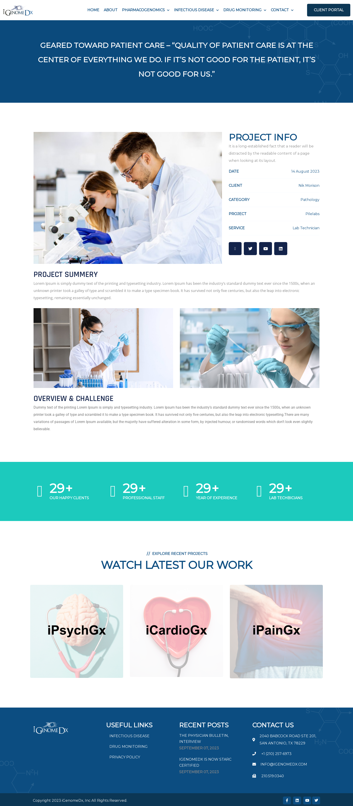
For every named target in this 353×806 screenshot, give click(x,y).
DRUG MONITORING (128, 746)
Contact (280, 10)
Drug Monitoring (242, 10)
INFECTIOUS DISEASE (194, 10)
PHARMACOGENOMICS (143, 10)
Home (93, 10)
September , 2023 (199, 748)
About (111, 10)
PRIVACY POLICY (124, 757)
